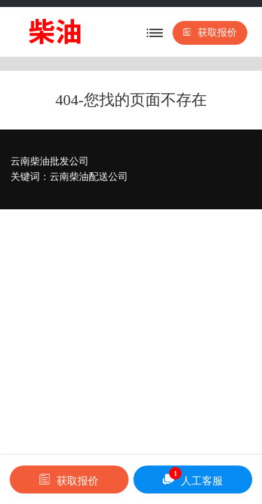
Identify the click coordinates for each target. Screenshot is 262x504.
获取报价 (210, 32)
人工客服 (193, 477)
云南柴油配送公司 (89, 177)
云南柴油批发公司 (49, 161)
